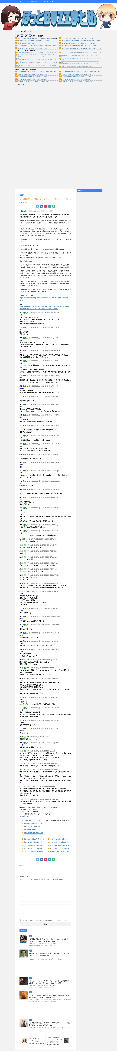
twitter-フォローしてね (48, 1)
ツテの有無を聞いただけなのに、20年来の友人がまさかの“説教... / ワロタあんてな (36, 54)
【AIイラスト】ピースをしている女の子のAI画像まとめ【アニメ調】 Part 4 (36, 45)
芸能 (22, 858)
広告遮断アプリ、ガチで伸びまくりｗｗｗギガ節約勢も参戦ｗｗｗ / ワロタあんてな (36, 57)
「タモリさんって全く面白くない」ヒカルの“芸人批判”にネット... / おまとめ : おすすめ (37, 65)
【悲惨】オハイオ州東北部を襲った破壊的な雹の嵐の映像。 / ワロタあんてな (35, 52)
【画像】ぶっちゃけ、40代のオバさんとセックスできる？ (32, 48)
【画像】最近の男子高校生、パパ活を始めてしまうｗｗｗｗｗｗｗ (78, 43)
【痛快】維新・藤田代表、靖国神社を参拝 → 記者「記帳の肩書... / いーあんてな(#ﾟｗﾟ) (80, 61)
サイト (22, 906)
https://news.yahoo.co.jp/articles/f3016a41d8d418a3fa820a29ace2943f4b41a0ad (42, 298)
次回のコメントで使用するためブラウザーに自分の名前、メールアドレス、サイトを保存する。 (46, 913)
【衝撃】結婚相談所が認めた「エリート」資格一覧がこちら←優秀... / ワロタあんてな (37, 59)
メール (22, 899)
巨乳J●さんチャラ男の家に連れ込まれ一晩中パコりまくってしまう (34, 40)
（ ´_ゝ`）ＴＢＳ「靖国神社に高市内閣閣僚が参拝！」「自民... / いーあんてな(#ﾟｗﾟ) (79, 52)
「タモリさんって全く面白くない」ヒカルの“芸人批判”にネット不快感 (43, 822)
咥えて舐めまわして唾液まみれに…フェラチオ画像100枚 (31, 79)
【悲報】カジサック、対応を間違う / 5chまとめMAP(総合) (74, 66)
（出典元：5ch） (24, 813)
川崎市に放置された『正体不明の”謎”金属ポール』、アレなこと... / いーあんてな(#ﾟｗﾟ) (80, 63)
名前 (21, 893)
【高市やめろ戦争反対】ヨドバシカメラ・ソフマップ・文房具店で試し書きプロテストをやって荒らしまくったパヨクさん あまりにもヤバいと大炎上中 (56, 71)
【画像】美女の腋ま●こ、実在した (26, 43)
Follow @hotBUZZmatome (23, 34)
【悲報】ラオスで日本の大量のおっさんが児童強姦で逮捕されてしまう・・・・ (81, 48)
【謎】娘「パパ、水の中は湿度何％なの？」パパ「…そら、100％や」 (79, 45)
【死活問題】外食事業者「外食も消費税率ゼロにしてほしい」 (33, 74)
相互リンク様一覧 (35, 1)
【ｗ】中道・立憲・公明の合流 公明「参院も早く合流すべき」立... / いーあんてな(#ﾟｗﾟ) (81, 58)
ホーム (21, 1)
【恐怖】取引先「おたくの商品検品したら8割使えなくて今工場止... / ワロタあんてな (36, 62)
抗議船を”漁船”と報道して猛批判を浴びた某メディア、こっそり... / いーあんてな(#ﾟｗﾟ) (80, 55)
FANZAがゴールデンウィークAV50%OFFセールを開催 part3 (32, 81)
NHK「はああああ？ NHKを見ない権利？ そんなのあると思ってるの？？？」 (45, 828)
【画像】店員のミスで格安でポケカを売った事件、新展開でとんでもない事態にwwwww (84, 40)
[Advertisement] (46, 964)
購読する (81, 190)
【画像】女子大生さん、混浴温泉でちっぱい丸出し (38, 825)
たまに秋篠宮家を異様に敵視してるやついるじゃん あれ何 (32, 76)
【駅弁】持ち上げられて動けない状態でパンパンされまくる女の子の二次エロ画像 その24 (40, 38)
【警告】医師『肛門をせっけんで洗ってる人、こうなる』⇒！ (77, 38)
